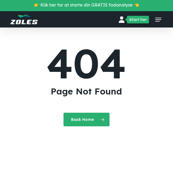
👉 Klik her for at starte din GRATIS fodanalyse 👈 (86, 5)
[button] (158, 19)
